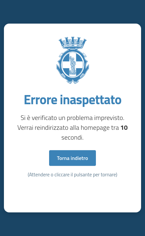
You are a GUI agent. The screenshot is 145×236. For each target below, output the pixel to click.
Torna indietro (72, 158)
